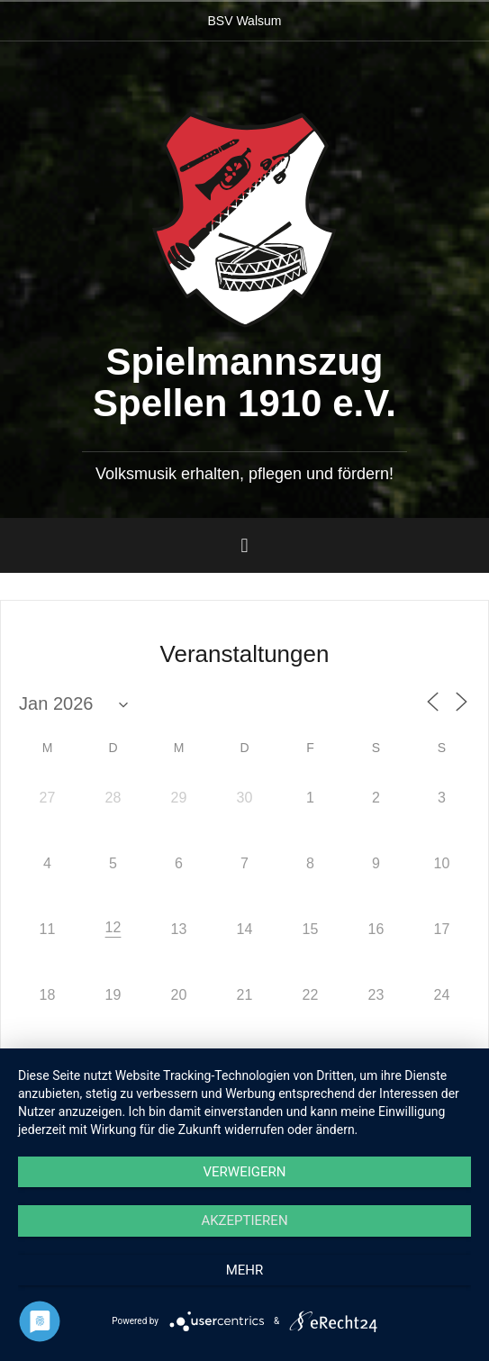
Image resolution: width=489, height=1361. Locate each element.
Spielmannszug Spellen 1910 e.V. (244, 382)
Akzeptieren (244, 1220)
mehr (245, 1270)
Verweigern (245, 1172)
